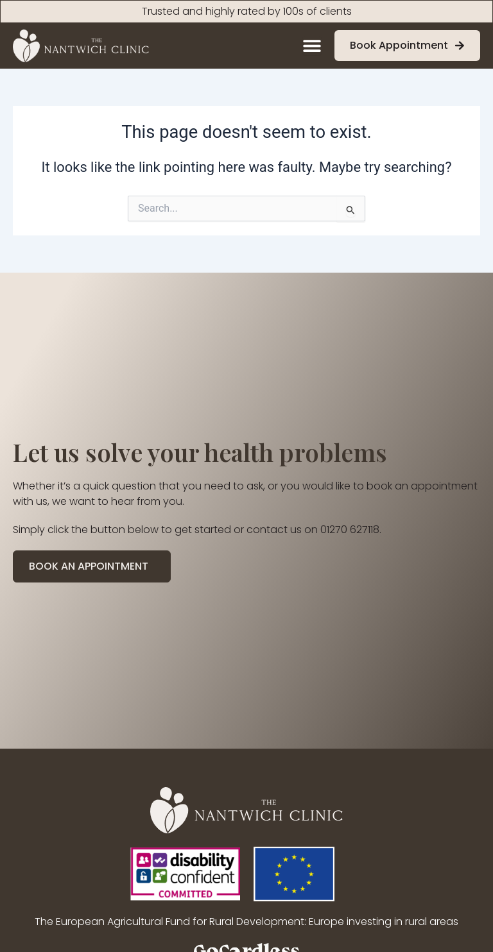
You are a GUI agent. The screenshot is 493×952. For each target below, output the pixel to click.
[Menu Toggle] (312, 45)
